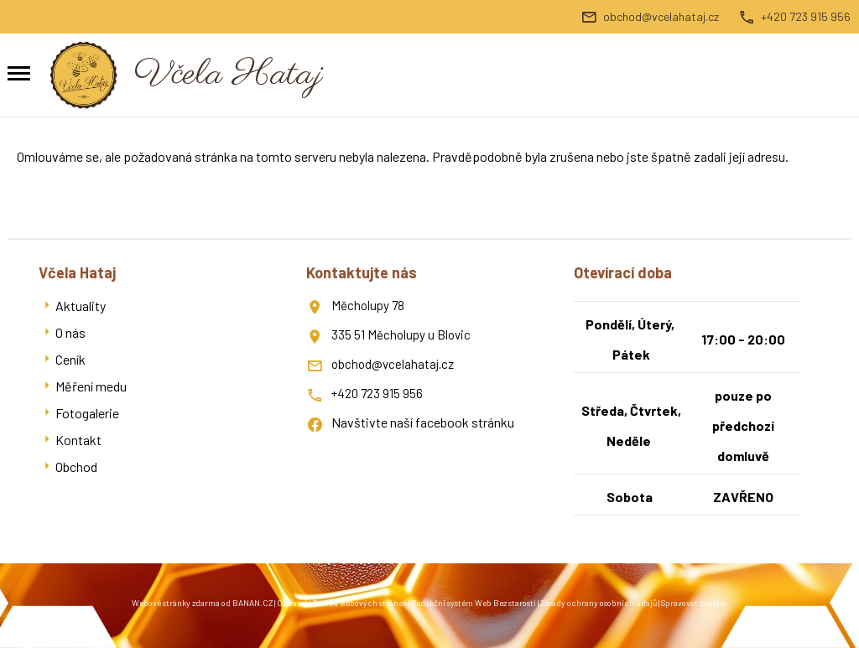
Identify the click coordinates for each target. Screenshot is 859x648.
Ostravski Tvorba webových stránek (342, 603)
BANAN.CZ (252, 603)
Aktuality (80, 306)
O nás (70, 332)
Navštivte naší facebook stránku (422, 422)
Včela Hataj (228, 75)
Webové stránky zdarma (176, 603)
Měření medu (91, 386)
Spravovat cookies (694, 603)
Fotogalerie (87, 413)
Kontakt (78, 440)
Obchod (76, 466)
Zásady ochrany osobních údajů (598, 603)
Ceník (70, 359)
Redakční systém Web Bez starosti (473, 603)
